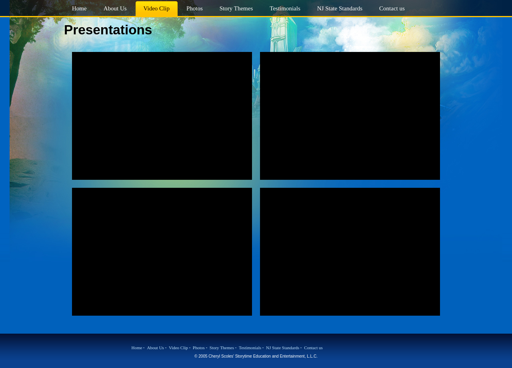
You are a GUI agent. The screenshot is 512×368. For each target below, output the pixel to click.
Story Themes (222, 347)
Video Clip (178, 347)
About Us (155, 347)
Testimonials (250, 347)
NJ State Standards (282, 347)
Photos (199, 347)
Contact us (313, 347)
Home (137, 347)
